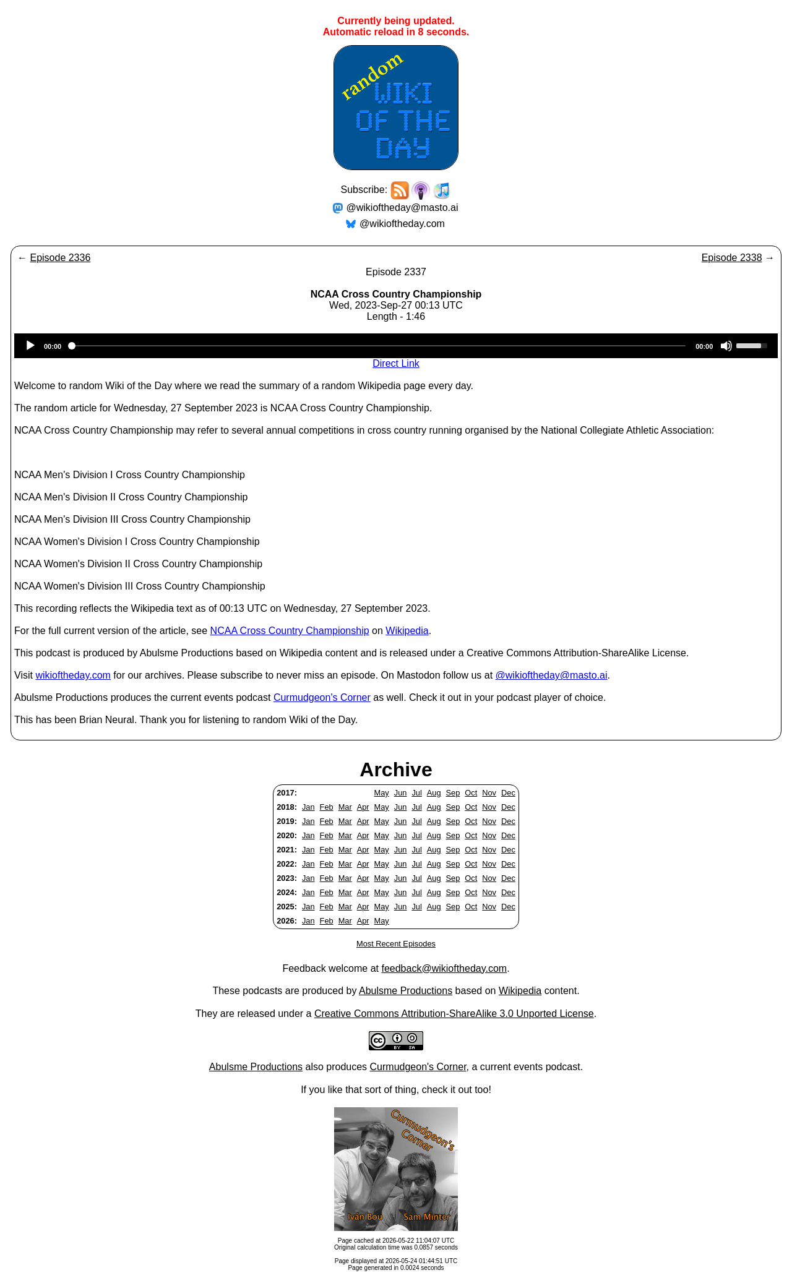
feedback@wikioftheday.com (444, 968)
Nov (489, 792)
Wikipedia (406, 630)
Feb (327, 807)
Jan (308, 807)
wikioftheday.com (73, 675)
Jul (416, 792)
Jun (400, 792)
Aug (434, 792)
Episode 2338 (732, 257)
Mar (345, 807)
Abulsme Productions (405, 990)
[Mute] (726, 346)
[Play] (30, 346)
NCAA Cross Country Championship (289, 630)
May (381, 792)
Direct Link (396, 363)
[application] (396, 345)
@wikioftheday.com (402, 223)
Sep (453, 792)
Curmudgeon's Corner (322, 697)
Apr (363, 807)
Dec (508, 792)
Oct (471, 792)
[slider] (378, 345)
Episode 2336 (60, 257)
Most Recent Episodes (396, 943)
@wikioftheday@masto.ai (402, 207)
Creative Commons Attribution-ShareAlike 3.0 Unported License (454, 1013)
